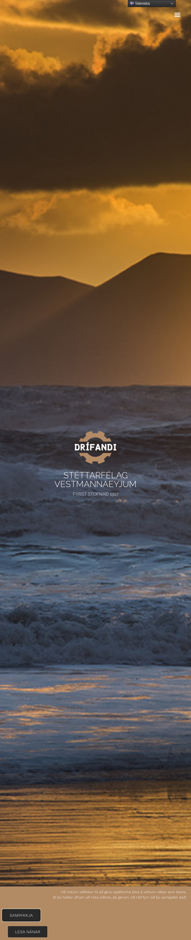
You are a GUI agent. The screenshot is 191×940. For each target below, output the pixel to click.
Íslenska (140, 3)
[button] (177, 14)
